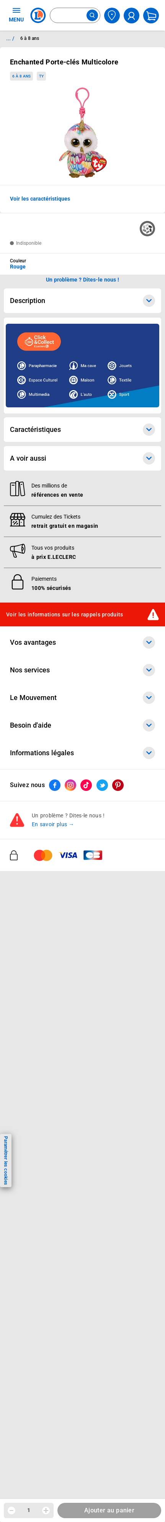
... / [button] (10, 38)
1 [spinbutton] (28, 1510)
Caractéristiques (82, 429)
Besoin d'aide (82, 725)
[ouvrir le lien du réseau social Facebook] (54, 785)
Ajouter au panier (109, 1510)
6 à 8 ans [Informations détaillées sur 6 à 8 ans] (29, 38)
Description (82, 301)
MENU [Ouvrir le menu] (16, 15)
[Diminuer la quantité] (11, 1510)
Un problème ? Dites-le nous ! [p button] (82, 279)
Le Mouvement (82, 698)
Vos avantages (82, 642)
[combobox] (75, 15)
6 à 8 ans (21, 76)
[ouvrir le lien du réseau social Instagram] (70, 785)
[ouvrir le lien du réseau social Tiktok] (86, 785)
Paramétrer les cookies (5, 1160)
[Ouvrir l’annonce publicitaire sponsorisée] (82, 365)
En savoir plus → (53, 824)
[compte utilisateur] (131, 15)
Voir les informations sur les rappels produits (64, 614)
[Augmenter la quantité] (46, 1510)
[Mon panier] (151, 15)
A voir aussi (82, 458)
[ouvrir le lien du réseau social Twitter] (102, 785)
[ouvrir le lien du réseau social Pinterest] (118, 785)
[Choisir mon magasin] (112, 15)
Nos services (82, 670)
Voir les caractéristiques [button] (40, 199)
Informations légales (82, 753)
